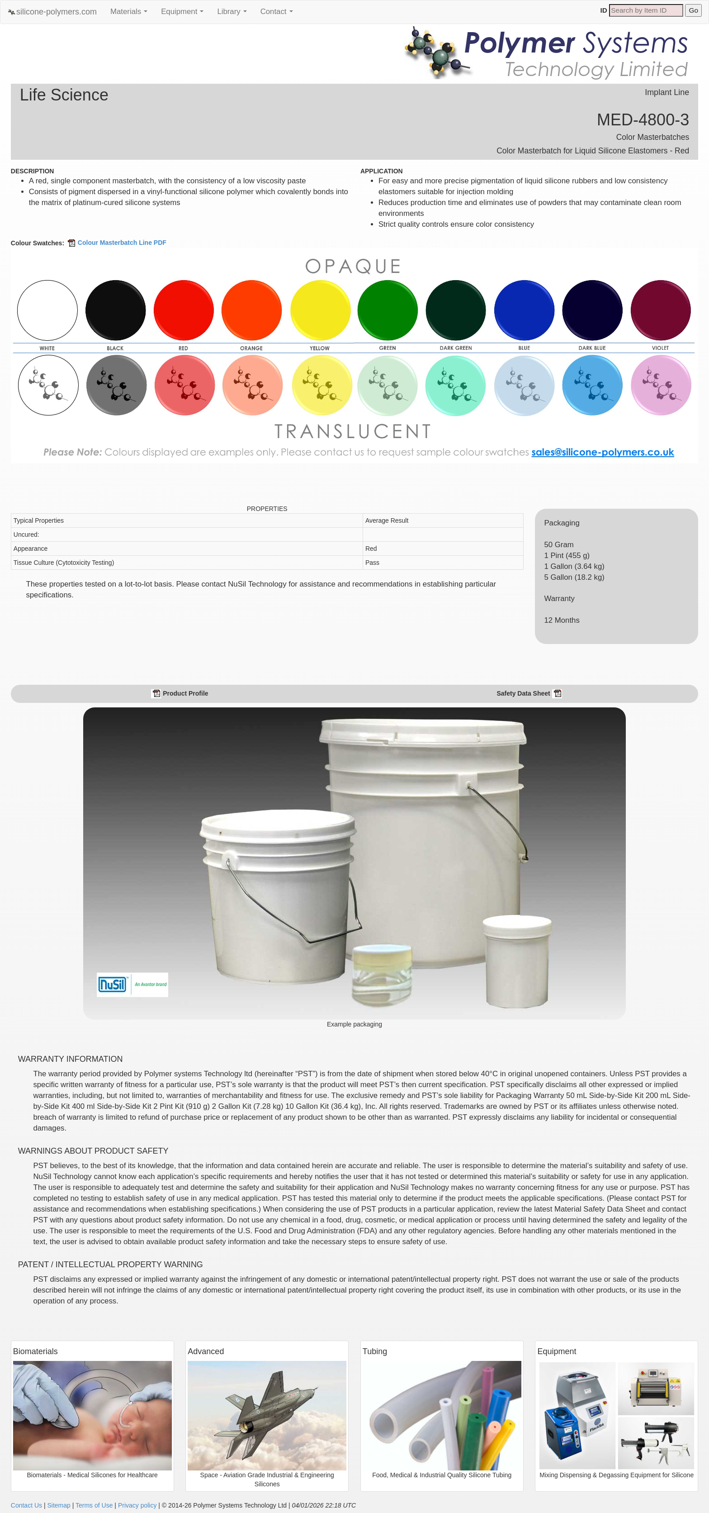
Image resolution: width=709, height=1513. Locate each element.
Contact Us (26, 1505)
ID (603, 10)
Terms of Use (94, 1505)
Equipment (184, 14)
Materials (131, 14)
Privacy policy (137, 1505)
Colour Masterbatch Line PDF (116, 242)
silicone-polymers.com (52, 12)
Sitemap (58, 1505)
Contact (279, 14)
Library (234, 14)
